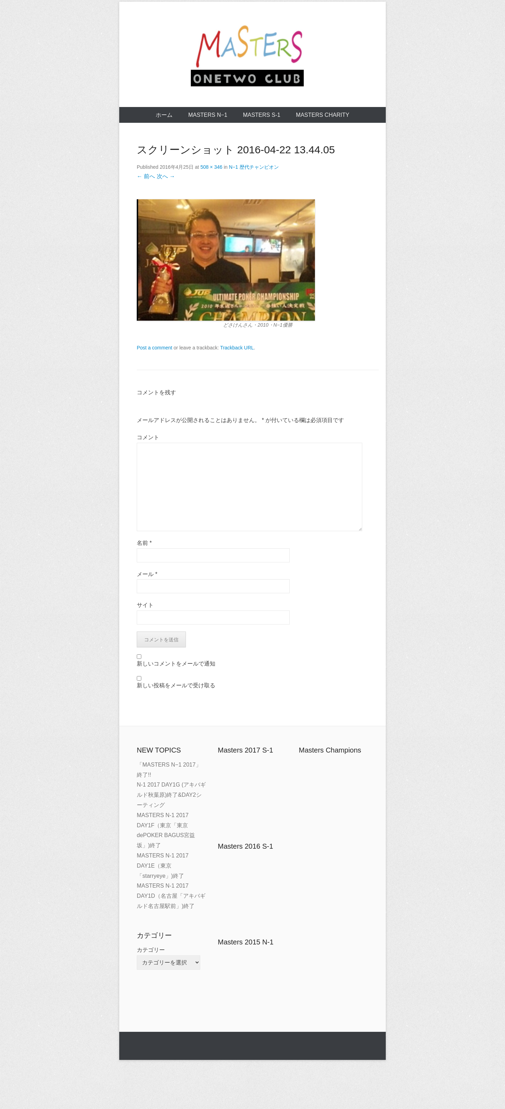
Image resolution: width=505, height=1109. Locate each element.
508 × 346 (211, 167)
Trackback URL (237, 347)
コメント (148, 437)
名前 (144, 543)
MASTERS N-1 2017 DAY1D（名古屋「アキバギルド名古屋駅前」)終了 (171, 896)
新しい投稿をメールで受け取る (176, 685)
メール (147, 574)
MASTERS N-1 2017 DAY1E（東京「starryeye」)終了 (163, 866)
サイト (145, 605)
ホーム (164, 115)
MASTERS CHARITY (322, 115)
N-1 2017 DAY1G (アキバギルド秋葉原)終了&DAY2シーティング (171, 795)
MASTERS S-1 (262, 115)
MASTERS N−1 (208, 115)
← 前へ (146, 176)
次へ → (166, 176)
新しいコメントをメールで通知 (176, 664)
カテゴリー (151, 950)
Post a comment (154, 347)
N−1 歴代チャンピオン (254, 167)
